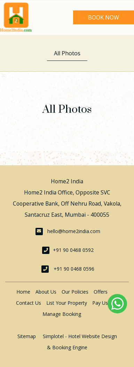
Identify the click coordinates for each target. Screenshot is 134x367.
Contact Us (28, 303)
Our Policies (75, 291)
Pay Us (100, 303)
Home (23, 291)
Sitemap (26, 336)
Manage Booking (61, 314)
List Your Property (66, 303)
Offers (101, 291)
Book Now (103, 17)
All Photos (67, 53)
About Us (46, 291)
